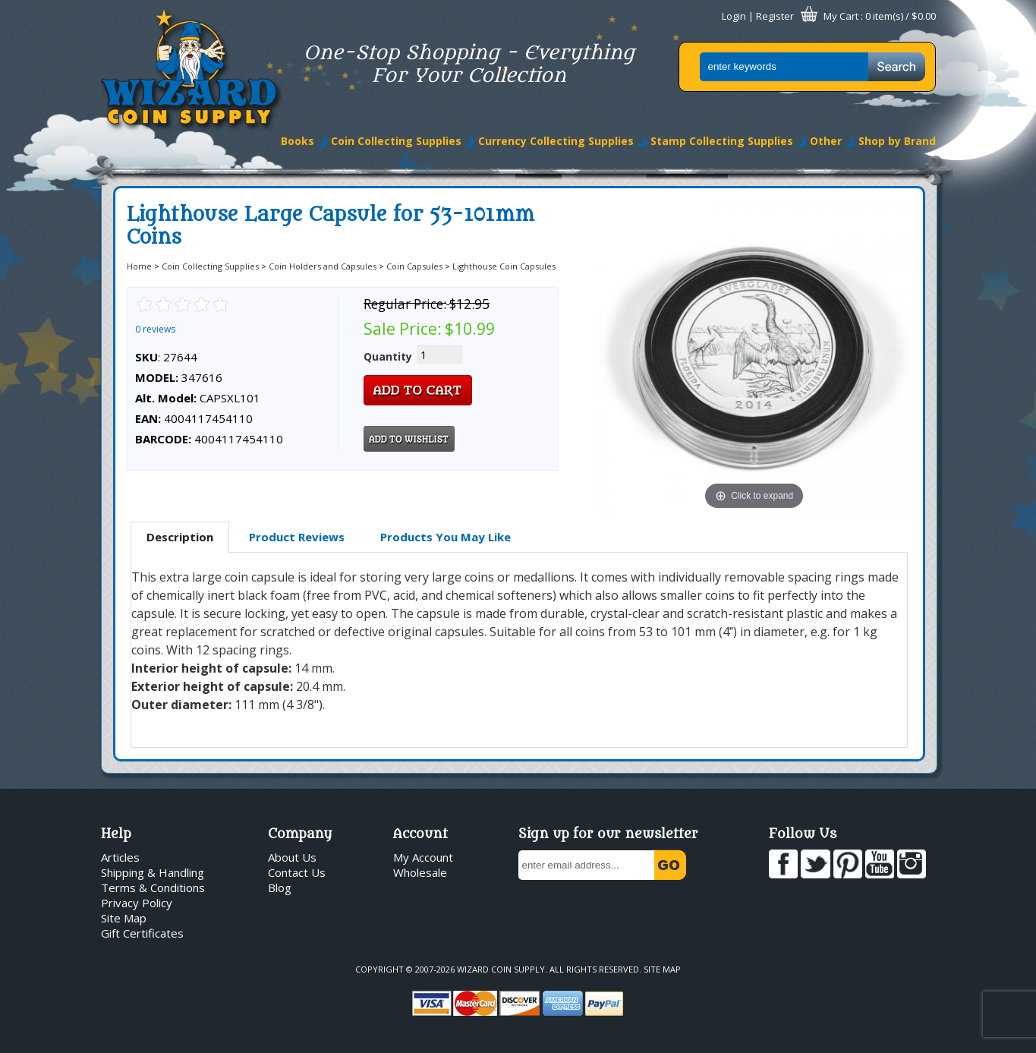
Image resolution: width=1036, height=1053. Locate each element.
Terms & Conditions (153, 887)
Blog (279, 887)
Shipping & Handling (152, 872)
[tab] (180, 537)
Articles (120, 857)
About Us (292, 857)
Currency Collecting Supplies (556, 141)
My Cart (840, 16)
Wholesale (420, 872)
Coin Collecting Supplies (396, 141)
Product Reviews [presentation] (297, 536)
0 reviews (155, 329)
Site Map (123, 917)
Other (826, 141)
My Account (423, 857)
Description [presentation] (179, 536)
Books (297, 141)
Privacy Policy (136, 902)
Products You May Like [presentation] (445, 536)
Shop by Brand (897, 141)
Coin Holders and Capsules (322, 266)
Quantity (388, 356)
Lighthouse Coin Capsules (504, 266)
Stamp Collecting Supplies (721, 141)
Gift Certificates (142, 933)
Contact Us (297, 872)
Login (734, 16)
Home (139, 266)
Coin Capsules (414, 266)
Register (775, 16)
